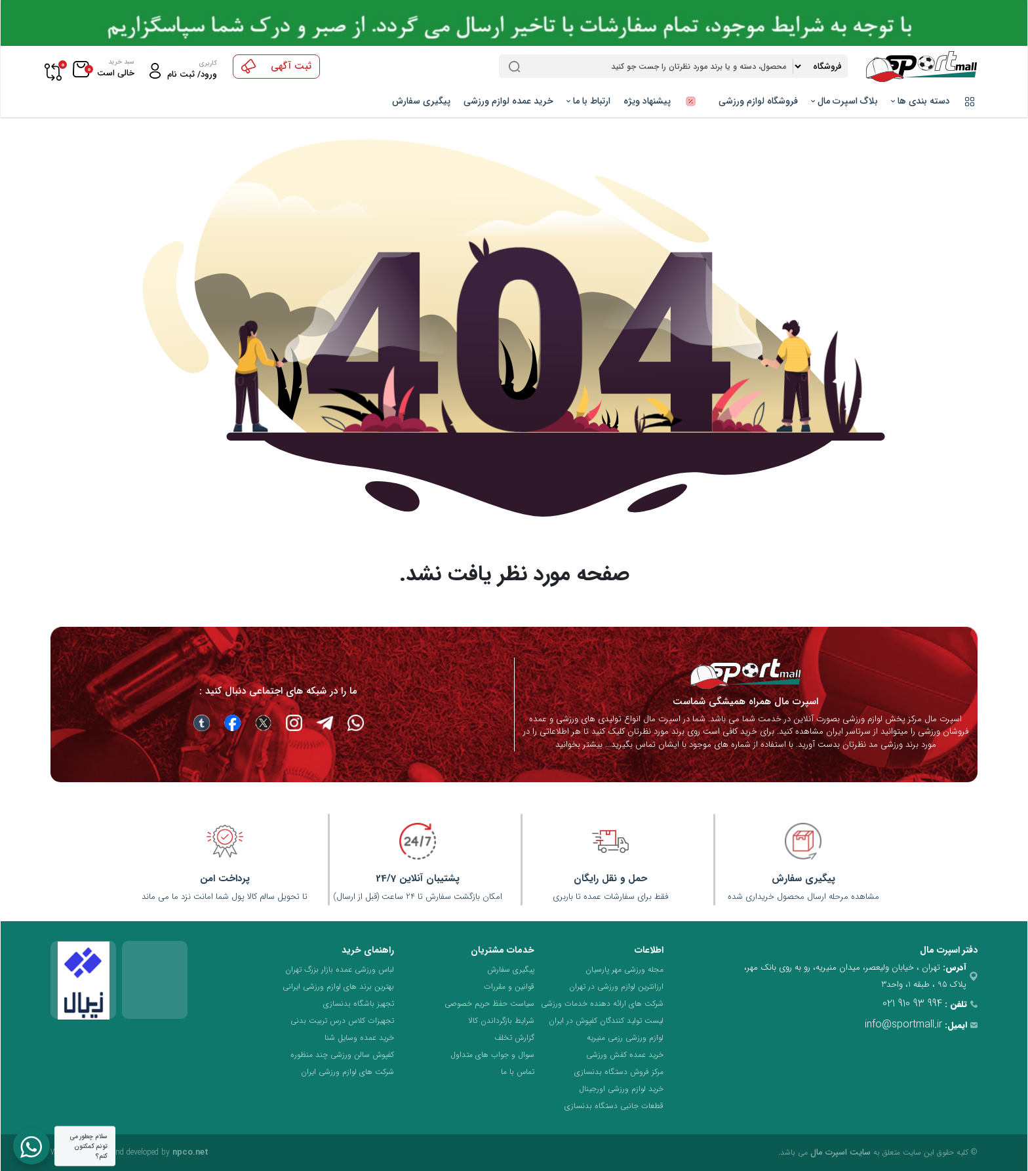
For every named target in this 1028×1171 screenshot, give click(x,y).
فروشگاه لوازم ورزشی (758, 101)
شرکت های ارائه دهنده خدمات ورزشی (602, 1003)
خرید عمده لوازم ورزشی (508, 101)
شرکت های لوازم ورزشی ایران (347, 1071)
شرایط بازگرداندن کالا (501, 1020)
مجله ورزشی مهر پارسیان (624, 969)
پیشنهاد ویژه (664, 101)
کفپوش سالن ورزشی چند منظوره (342, 1054)
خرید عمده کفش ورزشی (624, 1054)
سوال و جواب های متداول (492, 1054)
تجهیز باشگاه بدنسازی (358, 1003)
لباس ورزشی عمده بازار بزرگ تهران (339, 969)
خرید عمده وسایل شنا (359, 1037)
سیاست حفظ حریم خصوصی (489, 1003)
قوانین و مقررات (509, 986)
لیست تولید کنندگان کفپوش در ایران (606, 1020)
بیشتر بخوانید (579, 744)
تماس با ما (517, 1071)
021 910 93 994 (912, 1003)
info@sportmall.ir (903, 1024)
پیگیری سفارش (421, 101)
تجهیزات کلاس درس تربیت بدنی (342, 1020)
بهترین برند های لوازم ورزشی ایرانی (338, 986)
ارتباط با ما (588, 101)
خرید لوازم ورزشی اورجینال (621, 1088)
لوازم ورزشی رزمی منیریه (625, 1037)
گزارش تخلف (514, 1037)
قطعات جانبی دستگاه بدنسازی (613, 1106)
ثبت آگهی (276, 66)
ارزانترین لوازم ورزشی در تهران (616, 986)
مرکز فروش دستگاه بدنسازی (618, 1071)
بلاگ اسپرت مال (844, 101)
